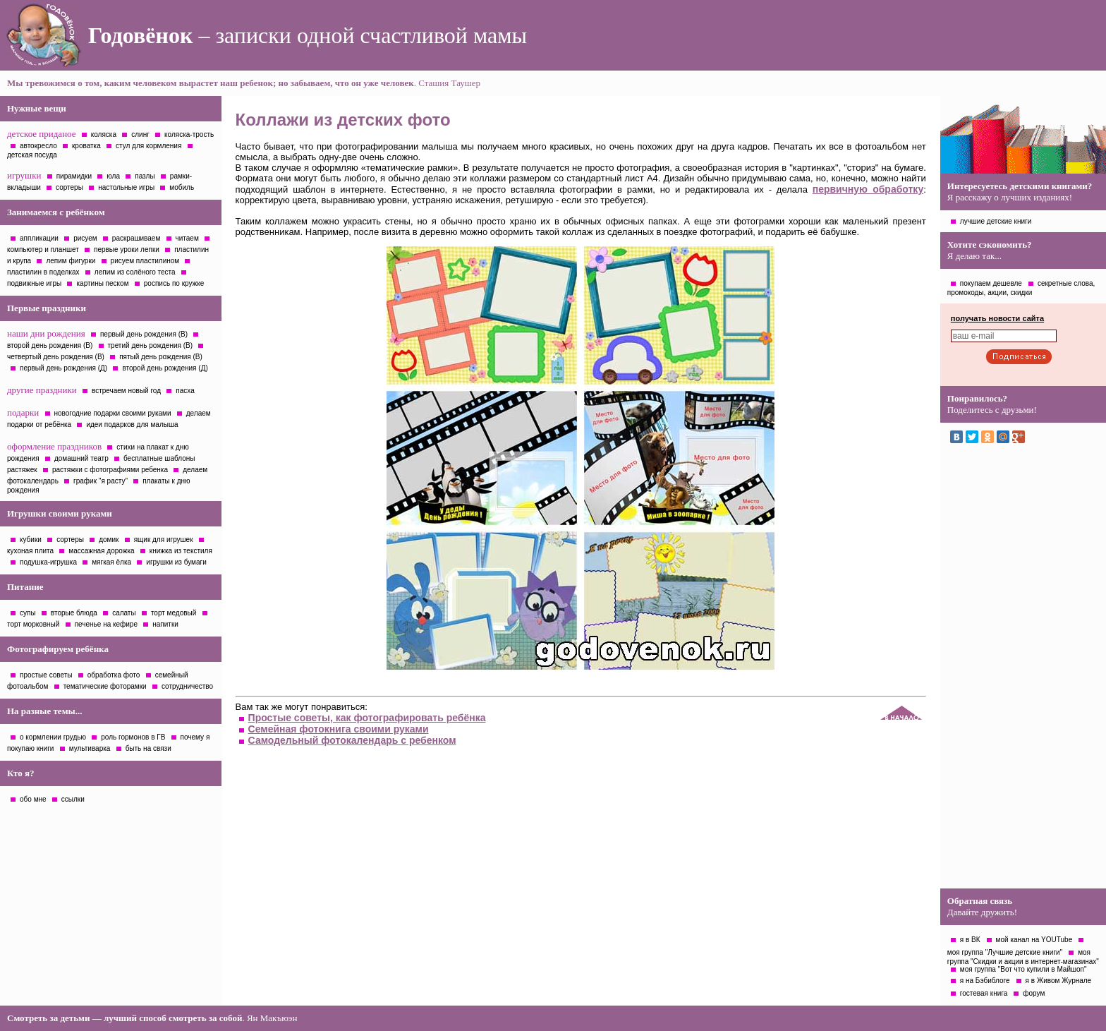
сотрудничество (187, 686)
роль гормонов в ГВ (133, 737)
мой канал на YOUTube (1034, 939)
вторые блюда (74, 613)
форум (1034, 993)
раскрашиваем (136, 238)
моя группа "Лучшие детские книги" (1004, 952)
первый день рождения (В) (144, 334)
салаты (124, 613)
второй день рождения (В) (49, 345)
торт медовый (173, 613)
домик (109, 539)
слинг (140, 134)
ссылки (73, 799)
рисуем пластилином (145, 261)
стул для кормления (148, 146)
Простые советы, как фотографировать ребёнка (367, 717)
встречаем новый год (126, 390)
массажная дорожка (101, 551)
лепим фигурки (70, 261)
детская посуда (32, 155)
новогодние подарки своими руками (112, 413)
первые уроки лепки (126, 249)
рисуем (85, 238)
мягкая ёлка (111, 562)
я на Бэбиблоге (985, 980)
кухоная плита (30, 551)
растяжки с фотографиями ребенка (110, 470)
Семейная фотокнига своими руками (338, 729)
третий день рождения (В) (150, 345)
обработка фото (113, 675)
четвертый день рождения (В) (55, 357)
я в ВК (970, 939)
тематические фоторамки (105, 686)
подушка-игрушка (48, 562)
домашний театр (81, 458)
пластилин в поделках (43, 272)
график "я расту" (100, 481)
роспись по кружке (174, 283)
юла (113, 176)
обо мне (33, 799)
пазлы (144, 176)
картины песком (102, 283)
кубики (31, 539)
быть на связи (148, 748)
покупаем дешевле (991, 283)
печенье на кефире (106, 624)
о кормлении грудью (53, 737)
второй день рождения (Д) (164, 368)
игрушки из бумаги (176, 562)
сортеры (69, 187)
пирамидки (74, 176)
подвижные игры (34, 283)
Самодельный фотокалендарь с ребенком (352, 740)
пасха (185, 390)
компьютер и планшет (43, 249)
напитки (165, 624)
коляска (103, 134)
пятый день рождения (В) (160, 357)
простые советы (46, 675)
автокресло (38, 146)
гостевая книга (983, 993)
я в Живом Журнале (1059, 980)
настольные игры (126, 187)
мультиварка (90, 748)
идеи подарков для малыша (132, 424)
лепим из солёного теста (135, 272)
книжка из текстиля (181, 551)
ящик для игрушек (163, 539)
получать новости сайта (997, 318)
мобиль (181, 187)
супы (28, 613)
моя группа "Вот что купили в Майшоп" (1023, 969)
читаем (187, 238)
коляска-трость (189, 134)
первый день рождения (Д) (63, 368)
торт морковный (33, 624)
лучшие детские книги (996, 221)
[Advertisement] (1022, 669)
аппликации (39, 238)
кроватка (86, 146)
